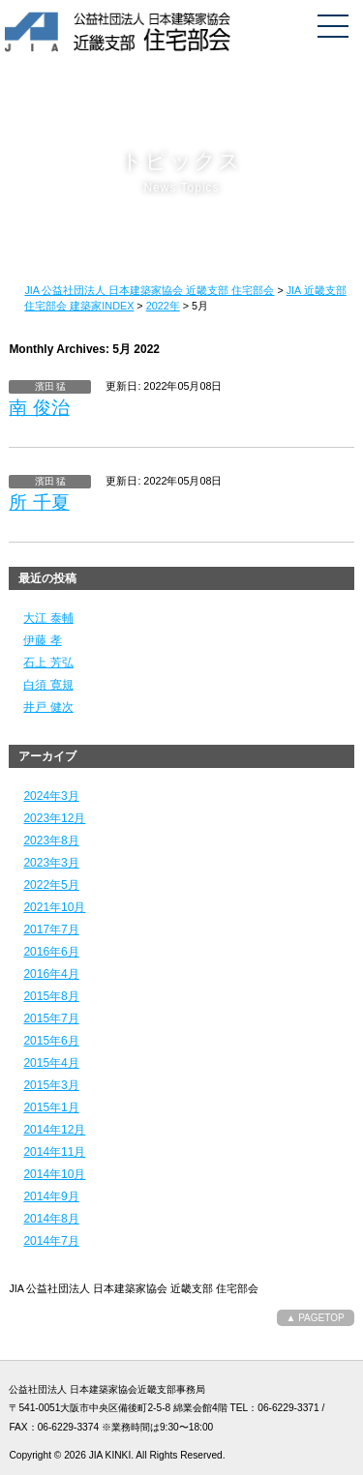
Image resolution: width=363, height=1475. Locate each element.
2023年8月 (50, 840)
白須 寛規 (48, 685)
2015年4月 (50, 1063)
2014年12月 (54, 1129)
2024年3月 (50, 796)
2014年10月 (54, 1174)
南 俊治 (39, 408)
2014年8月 (50, 1218)
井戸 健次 (48, 707)
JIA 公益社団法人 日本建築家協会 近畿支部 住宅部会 (149, 290)
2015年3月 (50, 1085)
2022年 (163, 305)
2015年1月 (50, 1107)
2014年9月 (50, 1196)
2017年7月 (50, 929)
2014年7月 (50, 1241)
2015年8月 (50, 996)
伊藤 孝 (42, 640)
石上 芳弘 (48, 662)
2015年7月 (50, 1018)
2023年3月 (50, 863)
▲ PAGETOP (316, 1318)
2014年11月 (54, 1152)
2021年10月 (54, 907)
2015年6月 (50, 1040)
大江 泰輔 (48, 618)
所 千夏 (39, 502)
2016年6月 (50, 952)
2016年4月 (50, 974)
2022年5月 (50, 885)
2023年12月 (54, 818)
